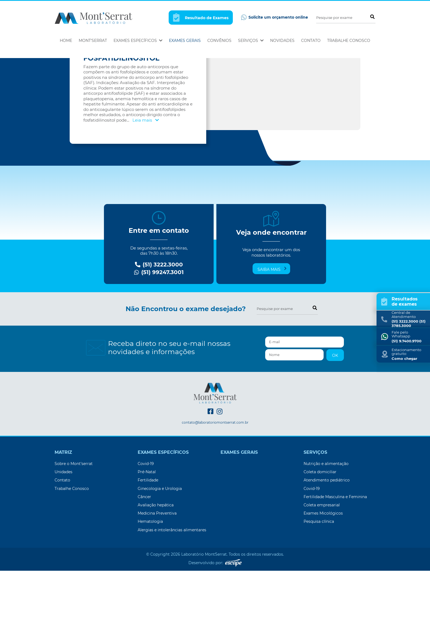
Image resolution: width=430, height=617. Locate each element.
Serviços (251, 40)
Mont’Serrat (93, 40)
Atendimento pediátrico (327, 526)
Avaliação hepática (156, 551)
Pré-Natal (147, 518)
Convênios (219, 40)
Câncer (144, 543)
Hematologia (150, 567)
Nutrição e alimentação (326, 509)
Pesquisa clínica (319, 567)
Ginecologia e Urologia (160, 534)
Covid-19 (146, 509)
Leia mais (145, 166)
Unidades (63, 518)
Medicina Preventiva (157, 559)
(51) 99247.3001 (159, 318)
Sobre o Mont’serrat (74, 509)
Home (66, 40)
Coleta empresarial (322, 551)
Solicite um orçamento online (274, 17)
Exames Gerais (185, 40)
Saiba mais (272, 315)
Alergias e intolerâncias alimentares (172, 576)
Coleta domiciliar (320, 518)
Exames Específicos (138, 40)
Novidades (282, 40)
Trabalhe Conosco (348, 40)
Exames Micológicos (323, 559)
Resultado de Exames (200, 17)
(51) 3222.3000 (159, 311)
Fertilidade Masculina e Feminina (335, 543)
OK (335, 401)
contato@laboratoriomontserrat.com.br (215, 468)
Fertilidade (148, 526)
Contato (311, 40)
